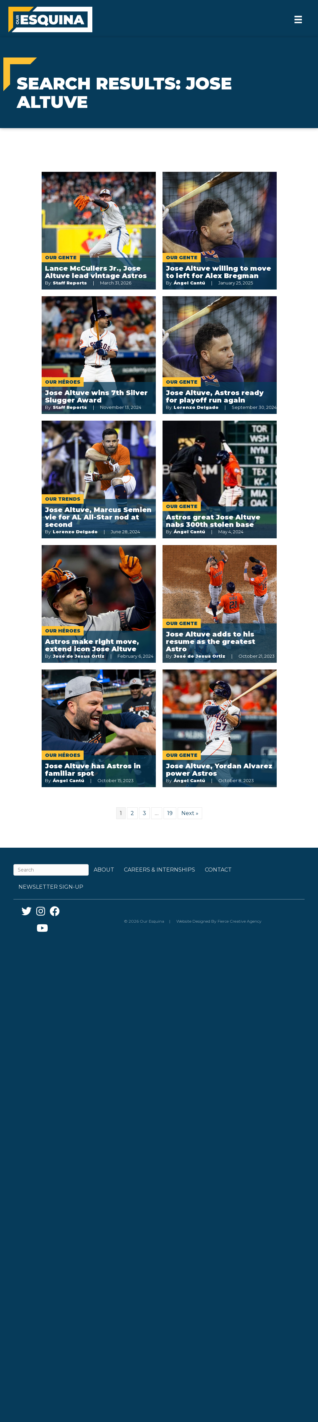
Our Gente (61, 258)
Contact (218, 870)
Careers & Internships (159, 870)
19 (170, 813)
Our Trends (62, 499)
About (104, 870)
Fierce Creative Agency (240, 921)
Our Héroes (62, 382)
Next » (189, 813)
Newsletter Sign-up (50, 887)
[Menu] (298, 19)
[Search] (51, 870)
